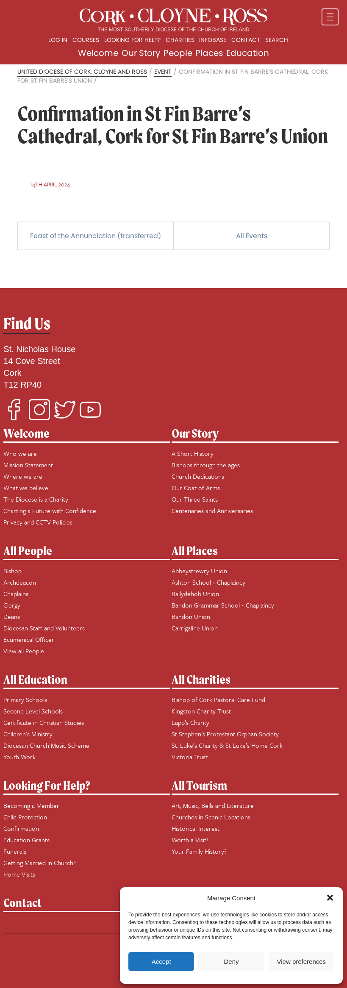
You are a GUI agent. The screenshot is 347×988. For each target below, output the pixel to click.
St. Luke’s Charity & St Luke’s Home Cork (227, 745)
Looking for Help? (132, 40)
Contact (245, 40)
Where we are (22, 476)
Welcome (98, 53)
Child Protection (25, 816)
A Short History (193, 453)
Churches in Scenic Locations (211, 816)
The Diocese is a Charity (35, 499)
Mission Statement (28, 464)
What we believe (25, 487)
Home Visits (19, 874)
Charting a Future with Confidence (49, 510)
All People (27, 550)
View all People (23, 650)
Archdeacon (19, 582)
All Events (251, 236)
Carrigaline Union (195, 628)
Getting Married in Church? (39, 862)
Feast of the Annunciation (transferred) (95, 236)
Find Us (26, 323)
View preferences (301, 961)
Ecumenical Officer (28, 639)
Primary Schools (25, 699)
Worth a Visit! (190, 839)
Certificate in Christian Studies (43, 722)
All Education (35, 679)
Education (247, 53)
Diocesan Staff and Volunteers (44, 628)
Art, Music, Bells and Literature (213, 805)
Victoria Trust (190, 756)
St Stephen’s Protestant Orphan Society (225, 733)
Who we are (20, 453)
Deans (11, 616)
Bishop (12, 570)
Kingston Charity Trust (201, 711)
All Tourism (199, 785)
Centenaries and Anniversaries (212, 510)
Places (209, 53)
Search (276, 40)
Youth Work (19, 756)
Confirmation (21, 828)
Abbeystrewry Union (199, 570)
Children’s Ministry (28, 733)
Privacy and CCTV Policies (37, 522)
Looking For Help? (46, 785)
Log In (57, 40)
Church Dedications (198, 476)
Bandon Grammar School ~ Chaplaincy (223, 605)
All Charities (201, 679)
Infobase (212, 40)
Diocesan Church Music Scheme (46, 745)
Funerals (14, 851)
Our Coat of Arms (196, 487)
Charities (180, 40)
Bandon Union (191, 616)
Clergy (11, 605)
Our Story (141, 53)
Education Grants (26, 839)
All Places (195, 550)
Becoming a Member (31, 805)
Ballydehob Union (195, 593)
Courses (85, 40)
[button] (330, 898)
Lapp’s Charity (190, 722)
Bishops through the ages (206, 464)
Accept (161, 961)
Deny (231, 961)
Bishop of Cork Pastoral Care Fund (218, 699)
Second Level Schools (33, 711)
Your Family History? (199, 851)
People (178, 53)
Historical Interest (195, 828)
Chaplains (15, 593)
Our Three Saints (195, 499)
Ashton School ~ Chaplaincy (208, 582)
